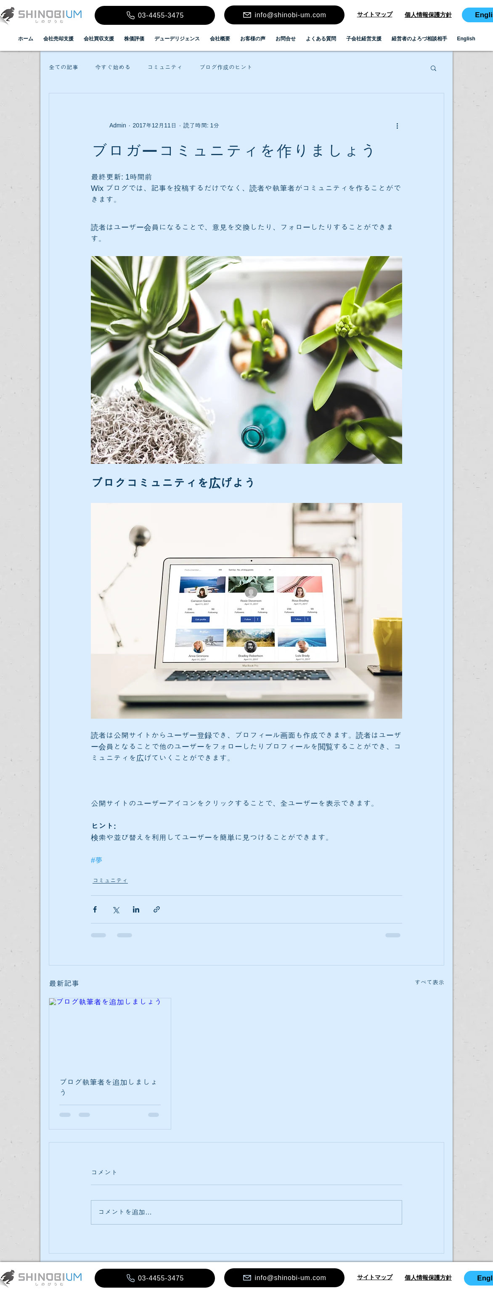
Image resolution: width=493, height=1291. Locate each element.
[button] (433, 67)
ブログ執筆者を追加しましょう (108, 1087)
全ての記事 (63, 67)
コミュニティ (165, 67)
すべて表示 (429, 982)
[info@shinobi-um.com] (284, 14)
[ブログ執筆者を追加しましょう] (110, 1032)
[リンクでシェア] (157, 909)
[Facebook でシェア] (95, 909)
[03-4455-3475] (155, 15)
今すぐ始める (112, 67)
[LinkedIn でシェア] (136, 909)
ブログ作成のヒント (225, 67)
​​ (374, 14)
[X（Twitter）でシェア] (115, 909)
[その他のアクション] (397, 125)
